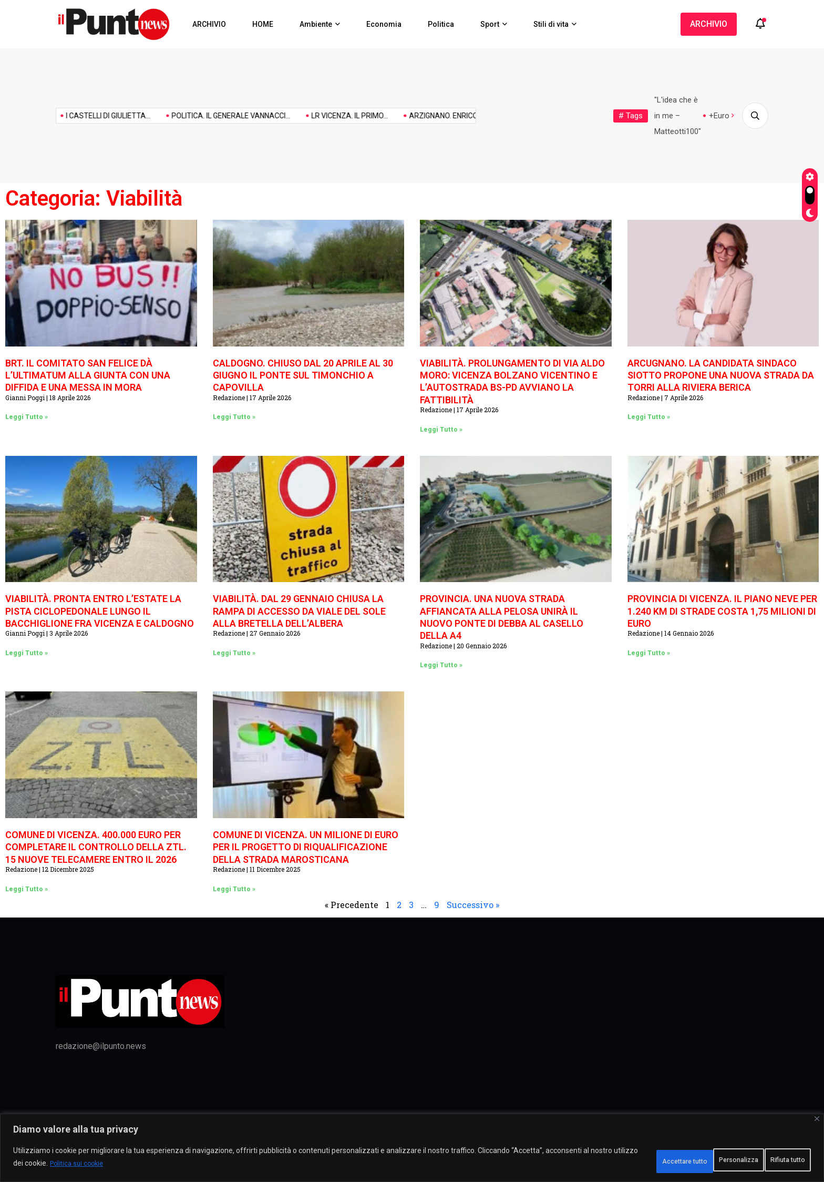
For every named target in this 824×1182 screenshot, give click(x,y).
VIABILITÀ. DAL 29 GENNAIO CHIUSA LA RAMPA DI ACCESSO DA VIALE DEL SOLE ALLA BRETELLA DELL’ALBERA (299, 611)
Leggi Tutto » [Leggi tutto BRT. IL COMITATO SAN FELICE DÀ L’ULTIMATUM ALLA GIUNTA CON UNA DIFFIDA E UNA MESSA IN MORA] (26, 417)
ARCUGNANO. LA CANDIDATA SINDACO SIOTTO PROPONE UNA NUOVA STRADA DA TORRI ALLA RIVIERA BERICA (720, 375)
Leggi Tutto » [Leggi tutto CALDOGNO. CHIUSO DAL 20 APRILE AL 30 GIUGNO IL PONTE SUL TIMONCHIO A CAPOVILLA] (234, 417)
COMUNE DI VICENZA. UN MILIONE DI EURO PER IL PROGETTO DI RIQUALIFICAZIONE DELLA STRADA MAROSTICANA (305, 847)
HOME (262, 24)
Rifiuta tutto (692, 1160)
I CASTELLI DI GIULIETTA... (77, 115)
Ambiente (316, 24)
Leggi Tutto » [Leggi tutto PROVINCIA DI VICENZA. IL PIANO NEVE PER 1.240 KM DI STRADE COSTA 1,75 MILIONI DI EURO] (648, 653)
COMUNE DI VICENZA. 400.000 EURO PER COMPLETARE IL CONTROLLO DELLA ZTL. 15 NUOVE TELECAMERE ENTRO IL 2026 (96, 847)
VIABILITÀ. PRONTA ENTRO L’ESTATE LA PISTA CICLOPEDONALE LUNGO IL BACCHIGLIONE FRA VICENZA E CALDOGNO (99, 611)
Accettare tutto (771, 1160)
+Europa (723, 115)
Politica (441, 24)
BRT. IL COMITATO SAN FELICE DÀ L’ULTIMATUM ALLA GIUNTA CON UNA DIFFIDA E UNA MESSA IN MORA (87, 375)
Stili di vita (551, 24)
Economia (383, 24)
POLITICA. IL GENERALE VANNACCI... (199, 115)
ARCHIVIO (209, 24)
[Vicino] (817, 1124)
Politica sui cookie (173, 1167)
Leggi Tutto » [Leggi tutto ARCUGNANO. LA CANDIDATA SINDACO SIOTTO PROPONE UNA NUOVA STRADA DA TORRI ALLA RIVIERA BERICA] (648, 417)
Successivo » (473, 904)
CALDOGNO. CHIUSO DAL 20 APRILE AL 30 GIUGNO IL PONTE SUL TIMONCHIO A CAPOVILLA (303, 375)
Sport (489, 24)
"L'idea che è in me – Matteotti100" (677, 115)
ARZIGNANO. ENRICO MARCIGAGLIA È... (442, 115)
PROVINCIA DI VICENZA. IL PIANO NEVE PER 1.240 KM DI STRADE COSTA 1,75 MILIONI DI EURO (722, 611)
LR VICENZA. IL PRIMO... (318, 115)
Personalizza (615, 1160)
